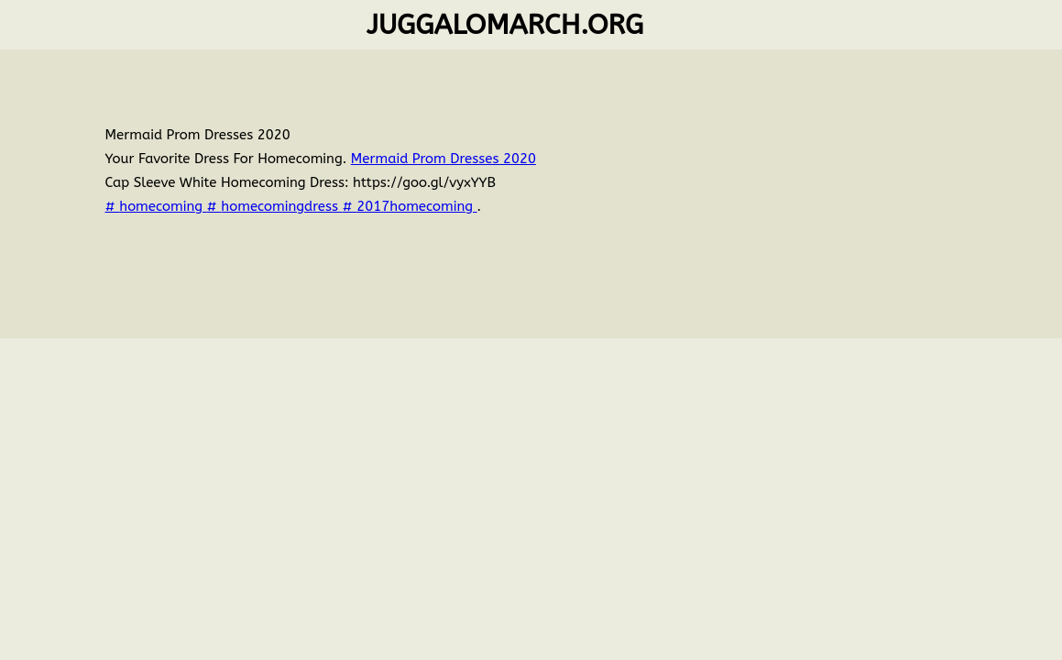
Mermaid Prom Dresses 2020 (443, 158)
